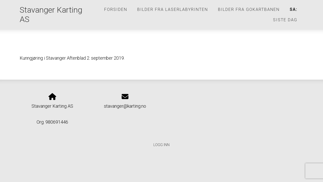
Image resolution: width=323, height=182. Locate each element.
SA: (293, 9)
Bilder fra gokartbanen (249, 9)
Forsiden (115, 9)
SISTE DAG (285, 19)
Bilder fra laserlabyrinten (172, 9)
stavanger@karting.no (125, 106)
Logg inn (161, 145)
